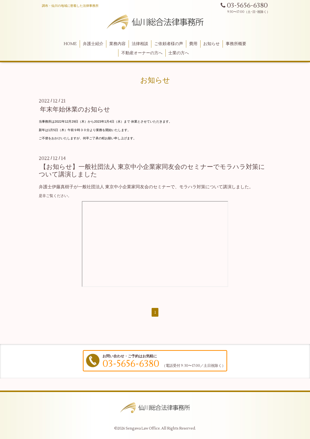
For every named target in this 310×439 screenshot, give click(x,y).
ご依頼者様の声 (168, 44)
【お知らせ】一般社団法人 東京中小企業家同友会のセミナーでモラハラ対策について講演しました (152, 171)
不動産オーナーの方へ (142, 53)
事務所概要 (236, 44)
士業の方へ (178, 53)
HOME (70, 44)
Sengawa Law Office (143, 428)
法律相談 (140, 44)
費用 (193, 44)
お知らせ (211, 44)
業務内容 (117, 44)
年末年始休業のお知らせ (75, 109)
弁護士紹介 (93, 44)
